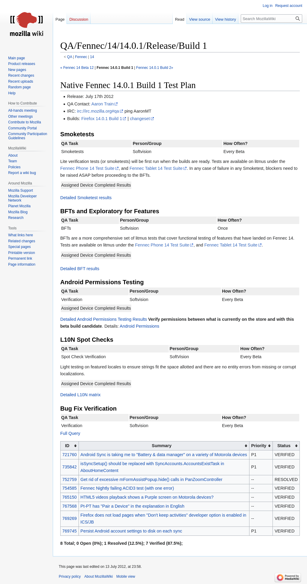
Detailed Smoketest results (86, 197)
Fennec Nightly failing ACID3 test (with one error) (127, 488)
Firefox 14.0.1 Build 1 (101, 118)
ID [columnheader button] (67, 445)
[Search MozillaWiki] (271, 18)
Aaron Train (102, 104)
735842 (69, 467)
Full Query (70, 433)
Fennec (81, 57)
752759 (69, 479)
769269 (69, 518)
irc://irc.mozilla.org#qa (98, 111)
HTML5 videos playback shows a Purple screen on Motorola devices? (146, 497)
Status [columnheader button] (284, 445)
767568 (69, 506)
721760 (69, 454)
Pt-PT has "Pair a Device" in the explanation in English (132, 506)
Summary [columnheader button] (161, 445)
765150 (69, 497)
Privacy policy (70, 576)
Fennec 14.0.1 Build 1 (115, 68)
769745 (69, 531)
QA (69, 57)
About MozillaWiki (98, 576)
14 (92, 57)
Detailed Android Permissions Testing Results (103, 319)
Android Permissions (139, 326)
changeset (140, 118)
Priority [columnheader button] (258, 445)
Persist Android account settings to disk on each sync (131, 531)
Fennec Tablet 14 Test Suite (156, 168)
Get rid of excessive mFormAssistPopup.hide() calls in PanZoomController (151, 479)
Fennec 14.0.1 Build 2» (154, 68)
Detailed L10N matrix (80, 394)
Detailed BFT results (79, 268)
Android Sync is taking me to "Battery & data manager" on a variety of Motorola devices (163, 454)
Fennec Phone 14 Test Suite (87, 168)
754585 (69, 488)
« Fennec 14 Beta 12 (77, 68)
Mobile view (125, 576)
